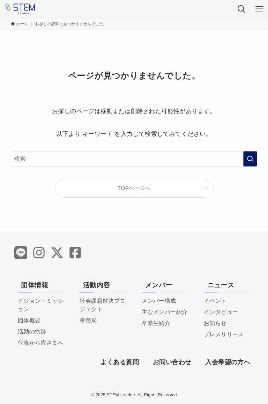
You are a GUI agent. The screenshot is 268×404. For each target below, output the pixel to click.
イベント (215, 301)
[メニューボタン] (259, 9)
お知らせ (215, 323)
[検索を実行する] (250, 159)
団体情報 (34, 285)
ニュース (220, 285)
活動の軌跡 (32, 332)
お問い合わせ (172, 362)
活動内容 (96, 285)
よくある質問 (119, 362)
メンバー (158, 285)
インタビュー (221, 312)
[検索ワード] (134, 159)
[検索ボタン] (241, 9)
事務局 (88, 320)
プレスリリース (224, 334)
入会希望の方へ (227, 362)
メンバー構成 (159, 301)
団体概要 (29, 320)
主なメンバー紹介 (164, 312)
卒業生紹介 (156, 323)
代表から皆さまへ (41, 343)
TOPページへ (134, 188)
